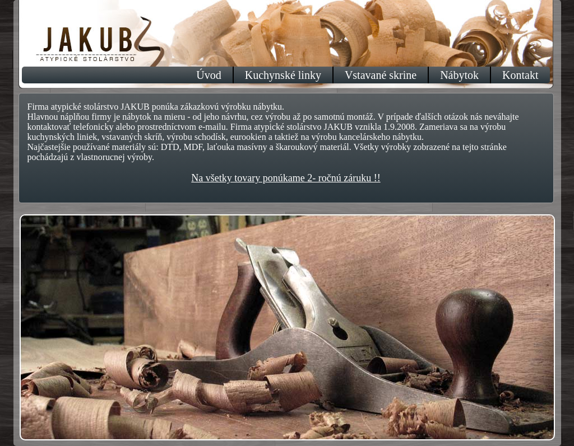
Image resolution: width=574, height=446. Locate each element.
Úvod (208, 75)
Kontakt (520, 75)
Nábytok (459, 75)
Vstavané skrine (380, 75)
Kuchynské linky (283, 75)
